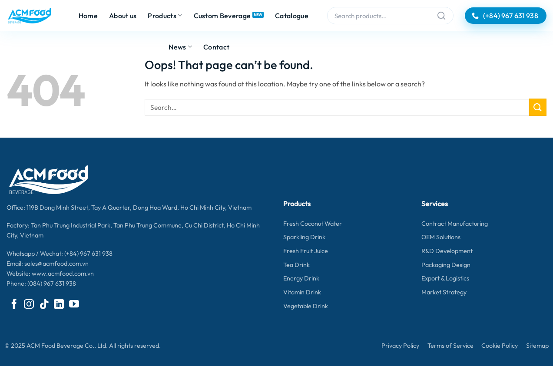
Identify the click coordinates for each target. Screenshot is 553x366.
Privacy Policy (400, 346)
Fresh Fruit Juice (305, 251)
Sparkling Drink (304, 237)
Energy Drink (301, 278)
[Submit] (537, 107)
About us (123, 15)
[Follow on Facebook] (14, 304)
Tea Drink (296, 265)
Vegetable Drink (305, 306)
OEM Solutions (440, 237)
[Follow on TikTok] (44, 304)
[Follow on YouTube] (74, 304)
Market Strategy (444, 292)
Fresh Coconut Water (312, 224)
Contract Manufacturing (454, 224)
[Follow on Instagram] (29, 304)
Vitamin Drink (302, 292)
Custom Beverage (222, 15)
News (180, 47)
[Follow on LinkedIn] (59, 304)
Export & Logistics (445, 278)
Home (88, 15)
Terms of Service (450, 346)
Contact (216, 47)
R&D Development (447, 251)
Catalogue (291, 15)
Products (165, 15)
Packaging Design (445, 265)
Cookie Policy (499, 346)
